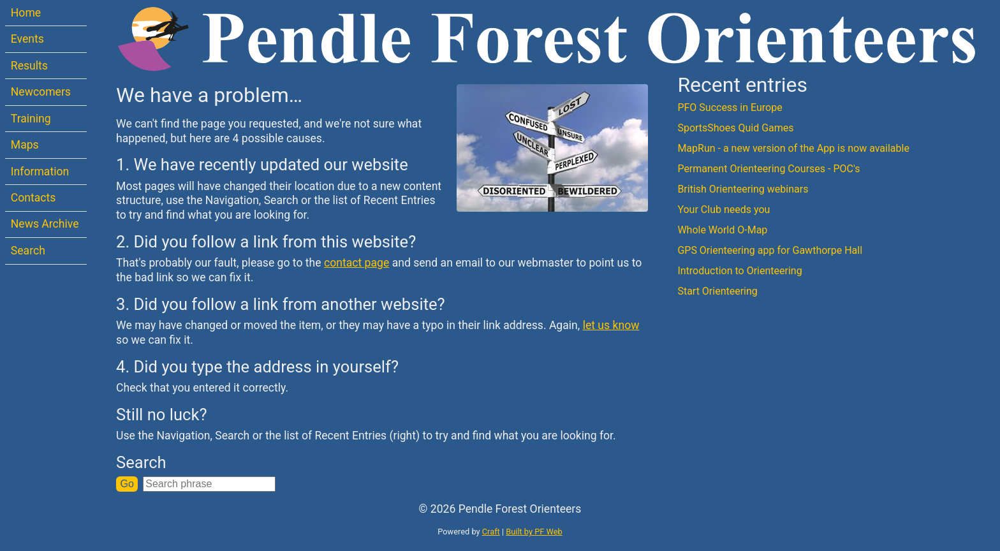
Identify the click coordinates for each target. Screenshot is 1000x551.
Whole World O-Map (722, 230)
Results (29, 65)
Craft (491, 531)
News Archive (45, 223)
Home (26, 12)
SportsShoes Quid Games (735, 128)
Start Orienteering (717, 291)
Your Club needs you (723, 209)
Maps (25, 144)
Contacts (33, 197)
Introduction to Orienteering (739, 271)
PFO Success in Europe (729, 107)
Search (28, 250)
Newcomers (41, 91)
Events (27, 39)
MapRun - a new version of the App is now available (793, 148)
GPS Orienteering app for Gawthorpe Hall (769, 250)
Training (31, 118)
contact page (356, 262)
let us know (611, 325)
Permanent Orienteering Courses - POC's (768, 169)
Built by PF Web (534, 531)
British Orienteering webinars (742, 189)
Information (40, 171)
